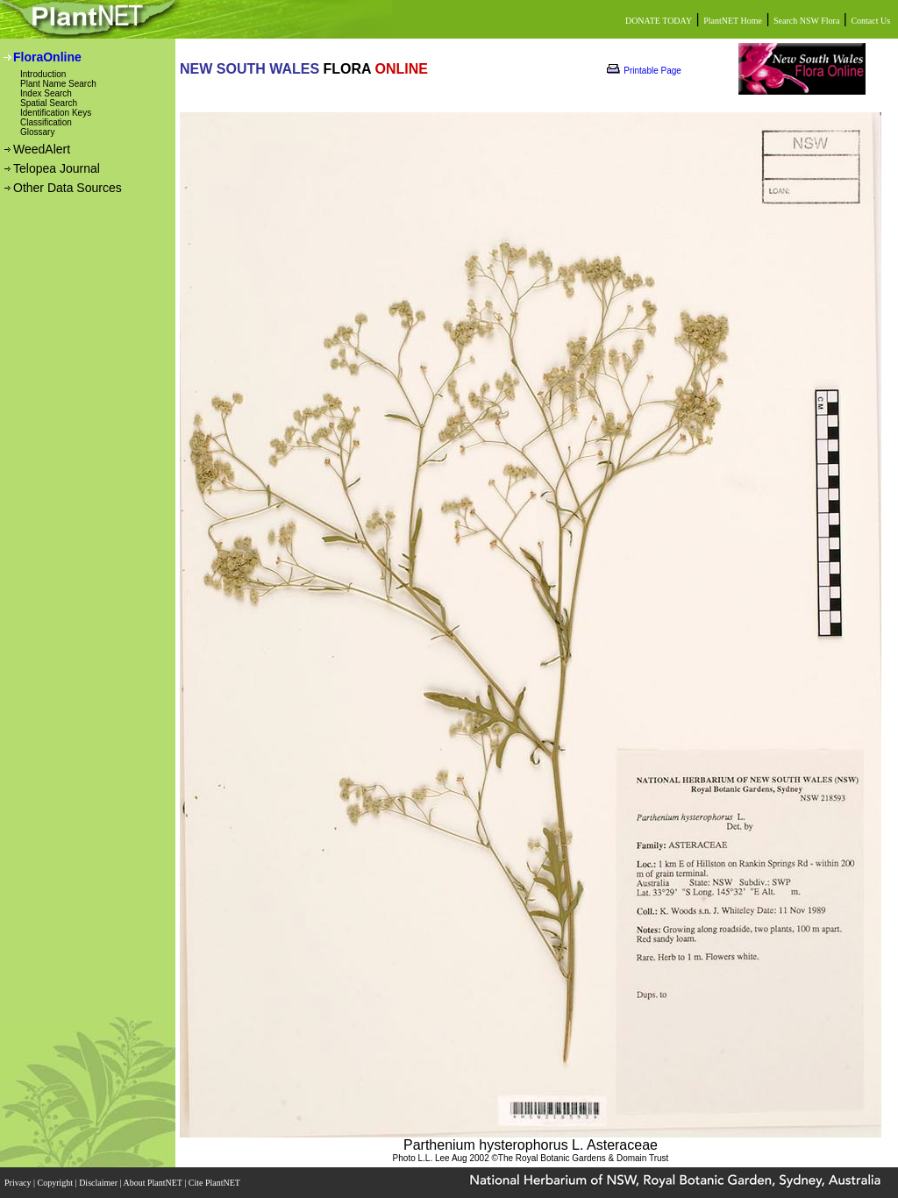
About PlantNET (153, 1182)
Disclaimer (99, 1182)
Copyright (56, 1182)
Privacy (18, 1182)
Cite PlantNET (215, 1182)
